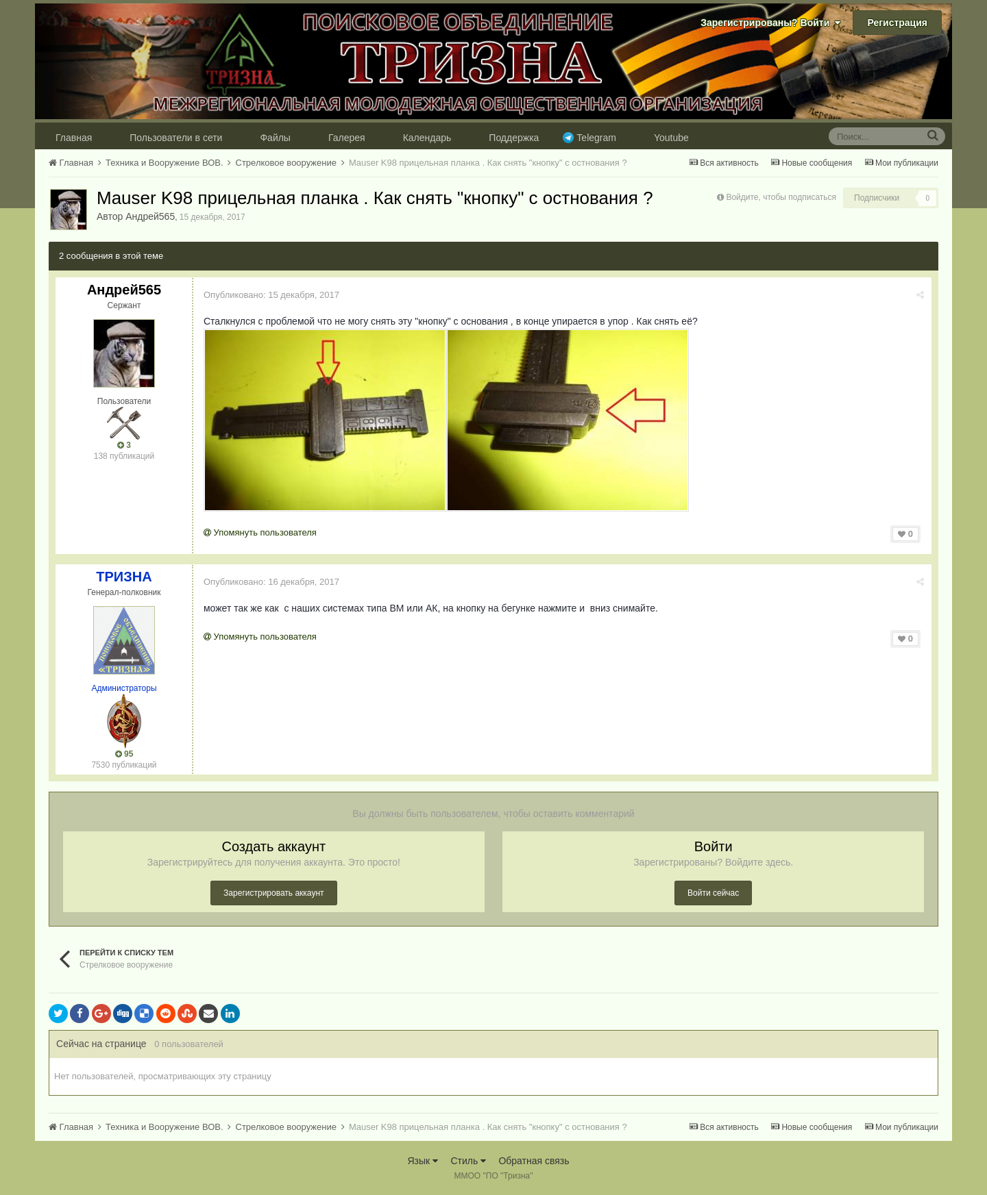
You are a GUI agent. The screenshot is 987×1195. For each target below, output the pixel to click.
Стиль (468, 1160)
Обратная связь (533, 1160)
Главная (74, 137)
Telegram (596, 137)
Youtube (671, 137)
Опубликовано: (271, 295)
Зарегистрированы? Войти (770, 22)
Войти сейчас (713, 893)
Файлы (275, 137)
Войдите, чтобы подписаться (781, 197)
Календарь (427, 137)
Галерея (346, 137)
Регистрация (897, 22)
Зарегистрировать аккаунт (273, 893)
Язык (422, 1160)
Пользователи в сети (176, 137)
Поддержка (514, 137)
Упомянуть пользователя (260, 532)
